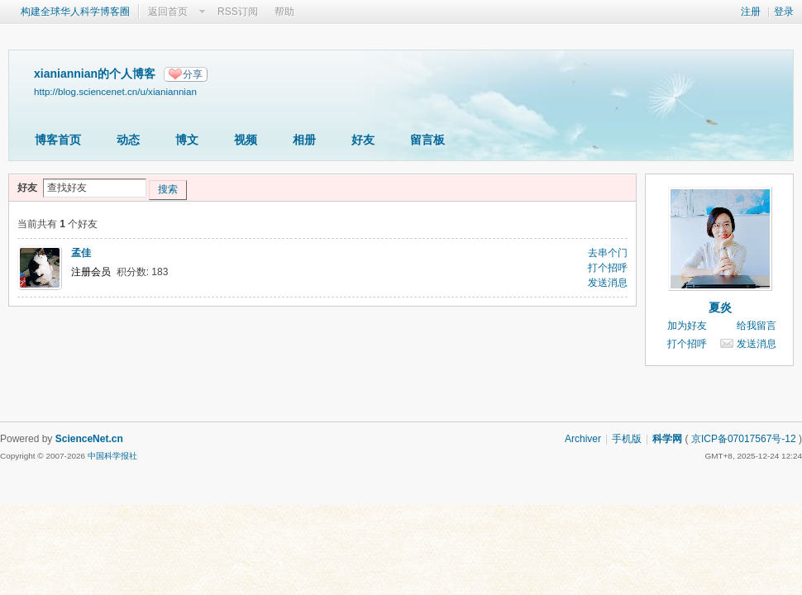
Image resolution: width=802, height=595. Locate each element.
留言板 (427, 139)
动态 (128, 139)
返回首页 (168, 11)
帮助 (284, 11)
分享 (193, 74)
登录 (784, 11)
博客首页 (58, 139)
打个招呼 (608, 268)
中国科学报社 (112, 455)
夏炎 (720, 307)
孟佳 (81, 253)
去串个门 (608, 253)
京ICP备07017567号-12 (743, 439)
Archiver (583, 439)
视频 (245, 139)
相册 (304, 139)
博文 (186, 139)
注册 (751, 11)
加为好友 (687, 325)
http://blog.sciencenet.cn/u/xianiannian (115, 91)
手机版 (627, 439)
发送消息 (608, 282)
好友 (363, 139)
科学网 (667, 439)
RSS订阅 (237, 11)
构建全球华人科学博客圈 (75, 11)
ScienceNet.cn (89, 439)
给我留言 (756, 325)
